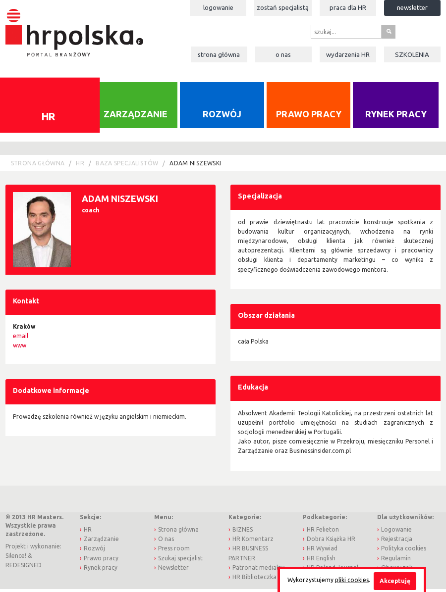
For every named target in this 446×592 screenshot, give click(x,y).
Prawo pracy (308, 117)
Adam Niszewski (195, 165)
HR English (321, 560)
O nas (283, 54)
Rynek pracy (396, 117)
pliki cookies (352, 580)
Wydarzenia (348, 54)
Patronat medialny (258, 570)
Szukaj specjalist (180, 560)
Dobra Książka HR (331, 542)
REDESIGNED (23, 567)
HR (80, 165)
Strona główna (219, 54)
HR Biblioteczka (254, 579)
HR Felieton (323, 532)
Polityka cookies (403, 551)
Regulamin (396, 560)
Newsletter (412, 7)
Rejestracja (396, 542)
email (20, 338)
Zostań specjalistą (283, 7)
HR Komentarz (253, 542)
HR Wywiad (322, 551)
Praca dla (348, 7)
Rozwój (222, 117)
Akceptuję (395, 581)
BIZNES (242, 532)
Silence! (15, 558)
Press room (174, 551)
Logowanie (218, 7)
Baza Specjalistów (127, 165)
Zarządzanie (135, 117)
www (19, 348)
